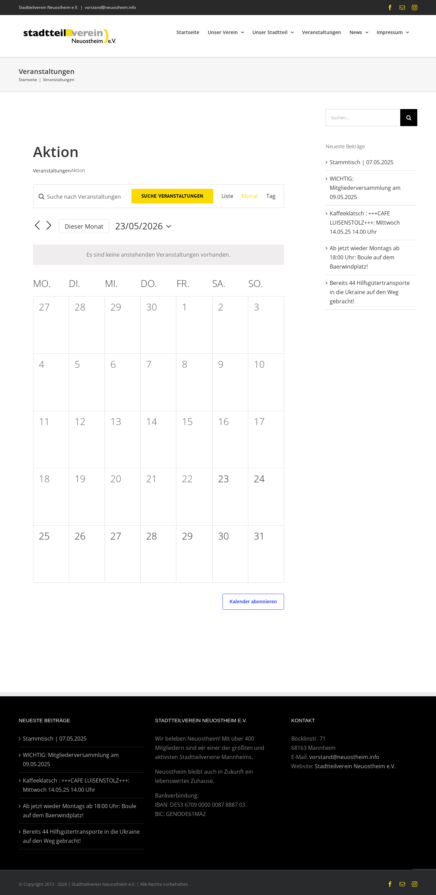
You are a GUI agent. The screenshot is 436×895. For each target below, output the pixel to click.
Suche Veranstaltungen (172, 196)
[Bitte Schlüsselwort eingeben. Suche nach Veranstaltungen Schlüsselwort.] (82, 196)
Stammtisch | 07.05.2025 (361, 162)
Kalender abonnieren (253, 601)
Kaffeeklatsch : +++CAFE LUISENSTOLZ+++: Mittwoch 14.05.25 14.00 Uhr (365, 223)
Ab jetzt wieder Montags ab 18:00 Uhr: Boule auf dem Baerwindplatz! (365, 257)
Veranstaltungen (52, 170)
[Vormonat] (37, 226)
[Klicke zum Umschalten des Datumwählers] (145, 226)
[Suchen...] (363, 117)
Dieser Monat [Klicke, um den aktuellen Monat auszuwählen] (84, 226)
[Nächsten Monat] (49, 226)
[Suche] (408, 117)
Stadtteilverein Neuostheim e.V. (355, 766)
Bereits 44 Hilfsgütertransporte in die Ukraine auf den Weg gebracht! (370, 292)
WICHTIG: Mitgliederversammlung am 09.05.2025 (365, 188)
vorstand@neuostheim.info (110, 7)
